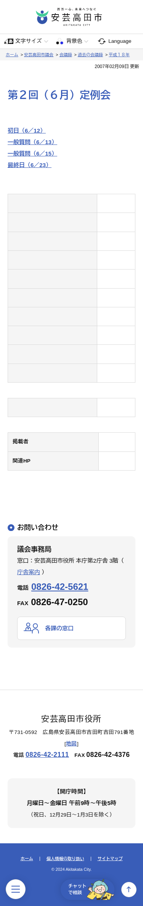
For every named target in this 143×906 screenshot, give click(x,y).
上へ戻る (129, 889)
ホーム (12, 54)
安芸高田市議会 (38, 54)
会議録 (65, 54)
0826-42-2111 (47, 754)
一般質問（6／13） (32, 142)
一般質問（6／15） (32, 153)
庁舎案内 (28, 572)
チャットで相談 (91, 889)
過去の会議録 (90, 54)
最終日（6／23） (29, 165)
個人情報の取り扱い (65, 859)
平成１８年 (119, 54)
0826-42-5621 (59, 586)
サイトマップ (110, 859)
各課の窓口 (59, 628)
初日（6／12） (27, 130)
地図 (71, 744)
